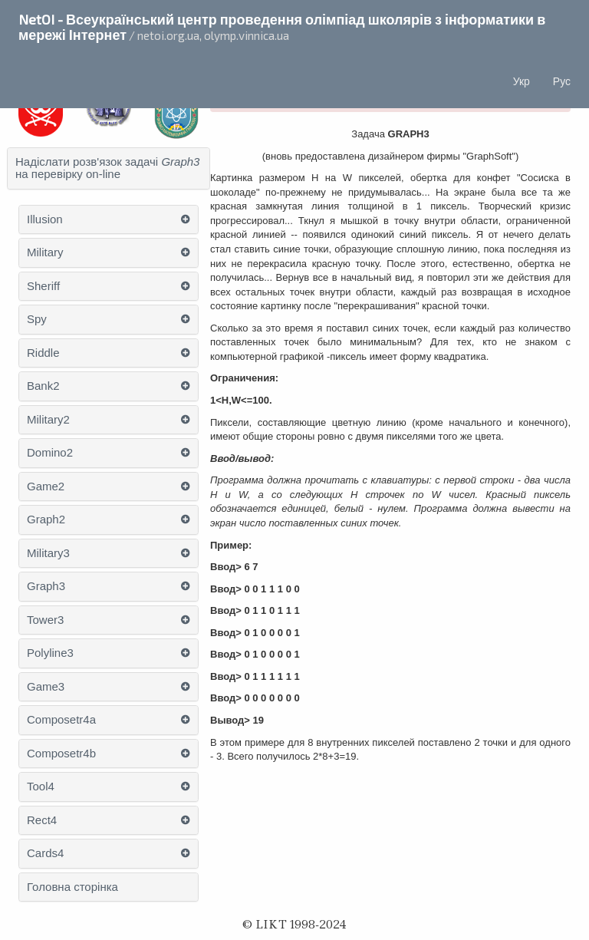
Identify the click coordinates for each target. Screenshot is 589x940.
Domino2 (50, 453)
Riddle (43, 353)
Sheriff (43, 286)
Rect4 (42, 820)
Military (45, 252)
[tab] (108, 168)
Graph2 (46, 519)
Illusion (45, 219)
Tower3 (45, 620)
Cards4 (45, 853)
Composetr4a (61, 720)
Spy (37, 319)
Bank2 (43, 386)
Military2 (48, 420)
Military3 (48, 553)
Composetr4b (61, 753)
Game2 (45, 486)
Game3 (45, 687)
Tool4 (40, 786)
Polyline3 (50, 653)
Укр (521, 80)
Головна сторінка (72, 887)
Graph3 (46, 586)
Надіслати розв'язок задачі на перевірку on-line (107, 168)
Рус (562, 80)
